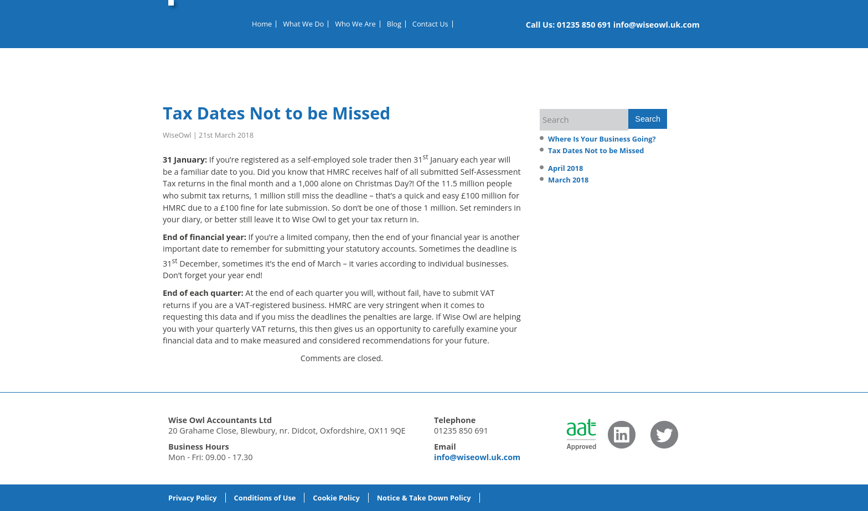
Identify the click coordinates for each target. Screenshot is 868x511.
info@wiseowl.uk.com (656, 24)
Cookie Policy (336, 498)
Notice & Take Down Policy (424, 498)
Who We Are (355, 24)
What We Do (303, 24)
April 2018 (565, 168)
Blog (394, 24)
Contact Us (430, 24)
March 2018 (568, 180)
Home (262, 24)
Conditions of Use (265, 498)
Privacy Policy (192, 498)
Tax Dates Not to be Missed (276, 113)
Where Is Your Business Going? (602, 139)
